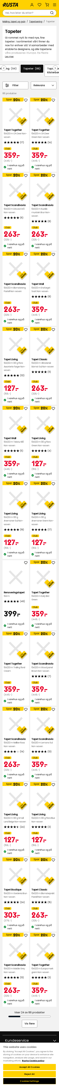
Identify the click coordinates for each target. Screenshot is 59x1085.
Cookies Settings (29, 1081)
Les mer (9, 56)
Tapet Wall (43, 287)
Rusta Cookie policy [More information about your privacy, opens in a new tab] (33, 1060)
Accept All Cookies (29, 1067)
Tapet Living (16, 365)
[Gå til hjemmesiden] (11, 5)
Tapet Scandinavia (16, 208)
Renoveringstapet (16, 594)
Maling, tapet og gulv (14, 21)
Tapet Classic (43, 363)
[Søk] (52, 13)
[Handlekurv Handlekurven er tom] (47, 5)
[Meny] (54, 5)
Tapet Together (16, 133)
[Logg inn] (32, 5)
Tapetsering (35, 21)
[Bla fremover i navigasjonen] (55, 68)
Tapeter (32, 69)
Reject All (29, 1074)
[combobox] (26, 13)
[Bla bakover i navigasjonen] (3, 68)
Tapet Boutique (16, 893)
